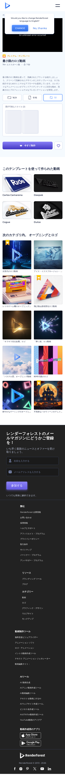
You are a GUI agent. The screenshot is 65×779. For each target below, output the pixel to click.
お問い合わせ (26, 517)
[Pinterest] (27, 769)
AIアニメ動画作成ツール (30, 688)
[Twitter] (35, 769)
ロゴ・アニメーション (24, 648)
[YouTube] (42, 769)
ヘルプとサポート (27, 528)
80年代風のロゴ (41, 376)
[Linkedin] (49, 769)
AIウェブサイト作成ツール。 (32, 704)
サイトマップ (26, 549)
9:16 (32, 98)
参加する (17, 485)
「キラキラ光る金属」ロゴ (14, 341)
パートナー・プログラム (30, 555)
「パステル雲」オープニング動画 (17, 376)
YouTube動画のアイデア (31, 720)
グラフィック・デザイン (32, 608)
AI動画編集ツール (27, 693)
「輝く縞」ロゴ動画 (42, 341)
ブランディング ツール (32, 579)
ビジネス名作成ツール (29, 709)
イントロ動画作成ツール (25, 653)
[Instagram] (20, 769)
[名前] (32, 461)
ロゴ (24, 602)
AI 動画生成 (25, 682)
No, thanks (40, 28)
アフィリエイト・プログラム (32, 533)
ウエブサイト (28, 613)
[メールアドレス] (32, 472)
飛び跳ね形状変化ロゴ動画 (45, 306)
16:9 (12, 98)
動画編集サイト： (22, 664)
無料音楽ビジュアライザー (26, 637)
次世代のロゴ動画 (10, 271)
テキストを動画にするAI (30, 698)
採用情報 (24, 523)
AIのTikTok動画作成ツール (31, 714)
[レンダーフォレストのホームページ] (7, 5)
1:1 (52, 98)
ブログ (25, 584)
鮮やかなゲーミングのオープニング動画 (20, 411)
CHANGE (20, 28)
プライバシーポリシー (29, 539)
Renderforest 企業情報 (30, 512)
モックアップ (28, 619)
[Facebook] (15, 769)
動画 (24, 597)
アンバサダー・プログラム (31, 560)
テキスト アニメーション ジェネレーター (32, 658)
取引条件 (24, 544)
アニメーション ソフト (24, 642)
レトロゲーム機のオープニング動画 (18, 306)
